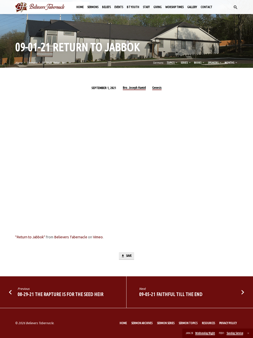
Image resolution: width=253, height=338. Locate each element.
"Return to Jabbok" (30, 237)
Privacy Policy (228, 323)
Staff (146, 7)
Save (126, 256)
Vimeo (98, 237)
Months (231, 62)
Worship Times (174, 7)
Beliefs (106, 7)
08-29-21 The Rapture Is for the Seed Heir (60, 294)
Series (186, 62)
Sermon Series (165, 323)
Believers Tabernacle (70, 237)
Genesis (157, 88)
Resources (208, 323)
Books (199, 62)
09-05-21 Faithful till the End (170, 294)
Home (80, 7)
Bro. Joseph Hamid (134, 88)
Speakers (215, 62)
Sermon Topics (188, 323)
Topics (172, 62)
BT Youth (133, 7)
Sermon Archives (141, 323)
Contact (206, 7)
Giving (157, 7)
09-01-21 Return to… (54, 62)
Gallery (192, 7)
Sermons (92, 7)
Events (118, 7)
